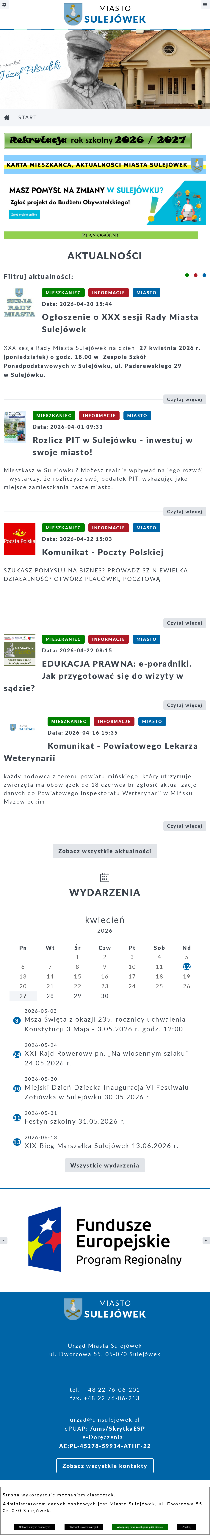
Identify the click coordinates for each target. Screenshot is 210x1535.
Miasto (115, 15)
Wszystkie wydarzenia (105, 1165)
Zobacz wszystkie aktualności (105, 851)
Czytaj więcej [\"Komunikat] (185, 623)
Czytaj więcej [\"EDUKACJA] (185, 705)
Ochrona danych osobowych (34, 1527)
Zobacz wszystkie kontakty (105, 1391)
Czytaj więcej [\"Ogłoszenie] (185, 399)
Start (27, 117)
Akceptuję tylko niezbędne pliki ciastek (140, 1527)
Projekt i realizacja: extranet (48, 1473)
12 (187, 966)
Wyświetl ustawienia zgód (84, 1527)
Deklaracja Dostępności (40, 1484)
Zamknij (186, 1527)
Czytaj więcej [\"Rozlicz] (185, 511)
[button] (187, 275)
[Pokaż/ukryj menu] (205, 4)
